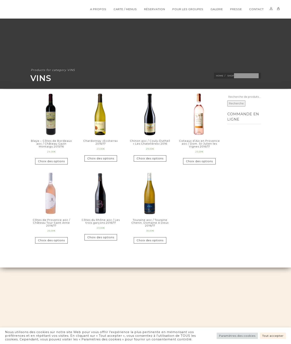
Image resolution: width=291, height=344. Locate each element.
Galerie (217, 9)
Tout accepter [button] (273, 335)
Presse (236, 9)
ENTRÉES (234, 138)
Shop (230, 75)
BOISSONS (235, 164)
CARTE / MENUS (125, 9)
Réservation (154, 9)
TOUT (231, 128)
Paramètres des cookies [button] (237, 335)
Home (220, 75)
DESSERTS (235, 148)
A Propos (98, 9)
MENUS (232, 133)
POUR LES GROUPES (187, 9)
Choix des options (51, 161)
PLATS (232, 143)
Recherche (236, 103)
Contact (256, 9)
